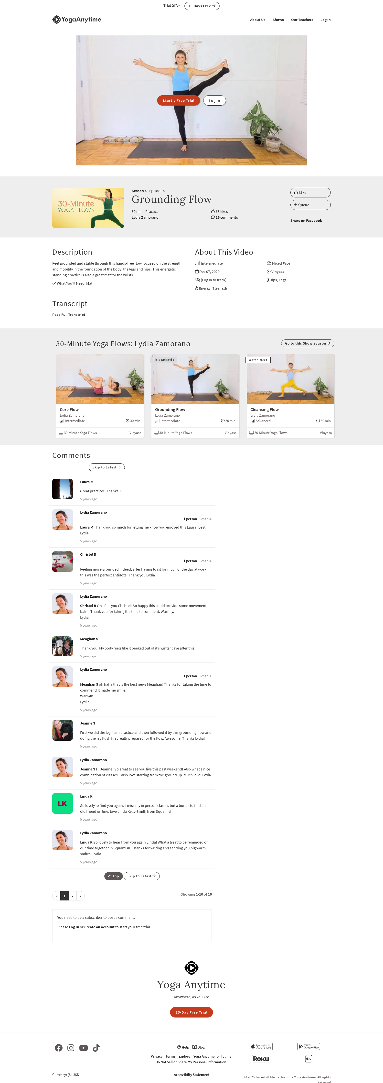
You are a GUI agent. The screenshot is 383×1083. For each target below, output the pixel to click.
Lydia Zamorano (145, 217)
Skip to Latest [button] (107, 467)
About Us (257, 19)
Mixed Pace (281, 263)
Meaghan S (89, 638)
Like (300, 192)
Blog (198, 1047)
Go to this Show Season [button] (307, 343)
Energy (205, 288)
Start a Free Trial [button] (178, 100)
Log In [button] (214, 100)
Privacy (156, 1056)
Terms (170, 1056)
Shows (278, 19)
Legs (282, 279)
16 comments (227, 217)
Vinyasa (277, 271)
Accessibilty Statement (191, 1074)
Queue (301, 204)
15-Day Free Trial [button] (191, 1012)
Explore (184, 1056)
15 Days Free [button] (202, 5)
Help (183, 1047)
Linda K (86, 796)
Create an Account (99, 926)
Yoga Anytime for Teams (212, 1056)
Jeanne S (87, 723)
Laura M (86, 481)
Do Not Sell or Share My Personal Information (191, 1062)
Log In (325, 19)
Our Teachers (302, 19)
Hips (273, 279)
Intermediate (212, 263)
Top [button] (113, 876)
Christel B (88, 554)
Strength (219, 288)
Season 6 (139, 190)
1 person (190, 518)
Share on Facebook (306, 220)
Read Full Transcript (68, 314)
